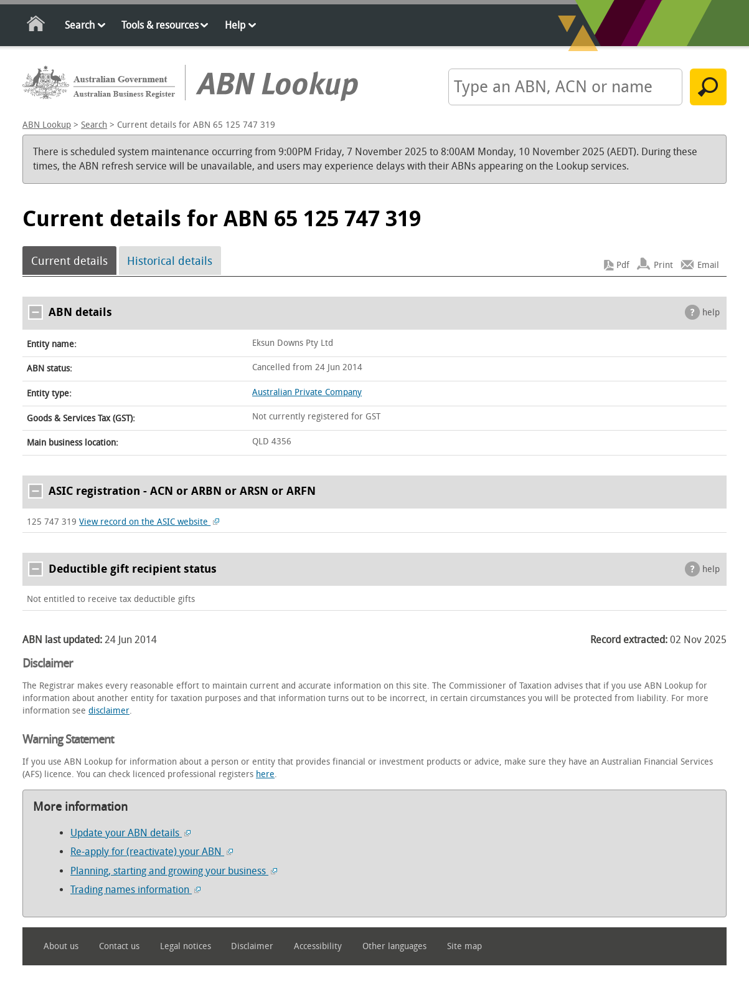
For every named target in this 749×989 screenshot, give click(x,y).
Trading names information (135, 890)
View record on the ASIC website (149, 522)
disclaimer (109, 710)
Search (80, 25)
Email (708, 265)
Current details (69, 261)
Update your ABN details (130, 833)
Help (235, 25)
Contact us (119, 946)
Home (36, 26)
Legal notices (185, 946)
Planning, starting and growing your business (173, 871)
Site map (464, 946)
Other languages (394, 946)
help (711, 312)
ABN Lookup (46, 125)
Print (663, 265)
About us (61, 946)
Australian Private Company (307, 392)
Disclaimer (252, 946)
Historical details (169, 261)
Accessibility (318, 946)
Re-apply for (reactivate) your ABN (151, 852)
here (265, 774)
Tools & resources (160, 25)
